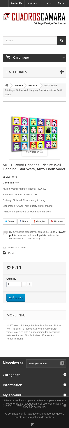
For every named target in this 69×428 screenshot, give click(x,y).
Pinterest (57, 221)
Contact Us (16, 3)
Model (6, 177)
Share (24, 221)
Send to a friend (17, 247)
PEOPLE (33, 85)
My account (12, 395)
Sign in (61, 3)
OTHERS (18, 85)
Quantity (11, 278)
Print (11, 253)
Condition (8, 182)
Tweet (9, 221)
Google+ (39, 221)
